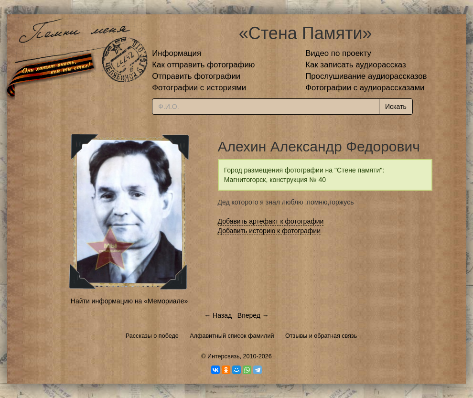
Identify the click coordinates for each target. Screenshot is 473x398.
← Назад (218, 315)
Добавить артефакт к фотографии (271, 221)
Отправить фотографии (196, 76)
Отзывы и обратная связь (321, 336)
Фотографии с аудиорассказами (364, 87)
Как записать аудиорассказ (355, 64)
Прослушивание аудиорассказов (366, 76)
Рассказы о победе (152, 336)
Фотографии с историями (199, 87)
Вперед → (253, 315)
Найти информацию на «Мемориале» (129, 301)
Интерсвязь (223, 356)
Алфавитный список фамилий (232, 336)
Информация (176, 53)
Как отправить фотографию (203, 64)
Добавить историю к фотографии (269, 231)
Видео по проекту (338, 53)
